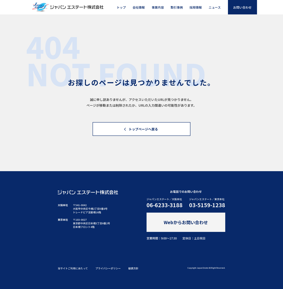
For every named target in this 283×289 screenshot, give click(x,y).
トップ (121, 7)
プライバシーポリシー (108, 268)
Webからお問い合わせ (186, 222)
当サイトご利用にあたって (73, 268)
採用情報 (196, 7)
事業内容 (158, 7)
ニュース (215, 7)
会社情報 (138, 7)
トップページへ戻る (143, 129)
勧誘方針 (133, 268)
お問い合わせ (242, 7)
